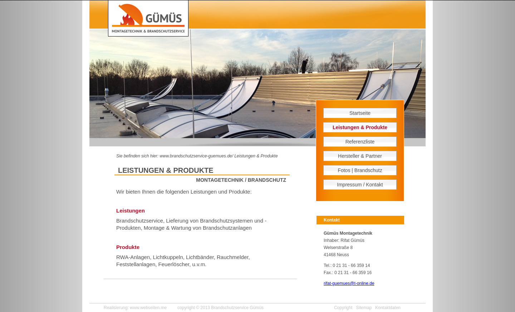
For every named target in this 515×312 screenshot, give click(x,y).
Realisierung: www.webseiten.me (135, 307)
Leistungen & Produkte (256, 156)
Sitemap (364, 307)
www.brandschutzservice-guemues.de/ (196, 156)
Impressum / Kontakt (360, 184)
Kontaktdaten (388, 307)
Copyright (343, 307)
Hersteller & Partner (360, 156)
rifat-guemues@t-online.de (349, 283)
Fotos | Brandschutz (360, 170)
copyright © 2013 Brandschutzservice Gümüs (220, 307)
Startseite (360, 113)
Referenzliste (360, 142)
